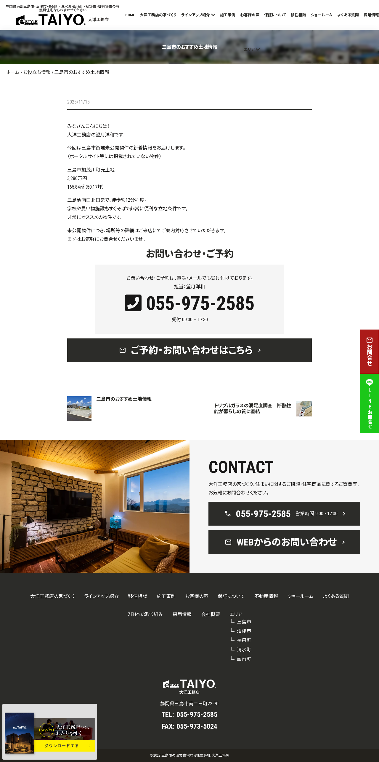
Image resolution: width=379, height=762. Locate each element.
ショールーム (322, 15)
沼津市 (244, 631)
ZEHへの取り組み (145, 614)
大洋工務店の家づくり (158, 15)
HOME (130, 15)
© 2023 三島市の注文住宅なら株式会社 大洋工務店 (189, 755)
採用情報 (371, 15)
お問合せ (369, 351)
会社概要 (210, 614)
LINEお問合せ (369, 404)
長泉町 (244, 640)
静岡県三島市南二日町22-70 (189, 704)
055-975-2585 (189, 303)
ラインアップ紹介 (195, 15)
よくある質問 (348, 15)
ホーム (13, 72)
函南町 (244, 659)
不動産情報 (266, 596)
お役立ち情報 (37, 72)
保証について (275, 15)
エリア (249, 49)
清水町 (244, 650)
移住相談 (298, 15)
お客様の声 (249, 15)
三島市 (244, 622)
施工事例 (227, 15)
